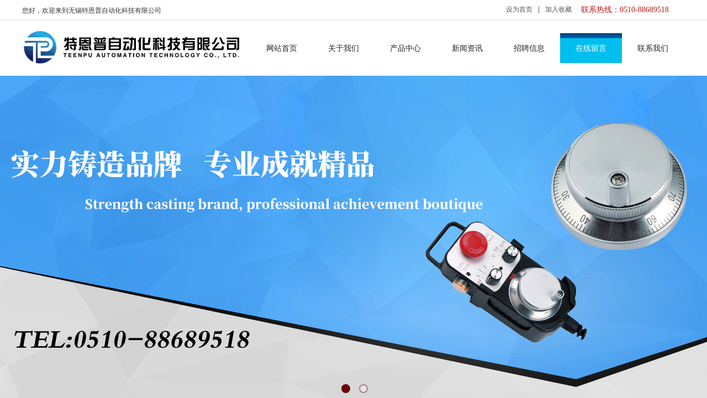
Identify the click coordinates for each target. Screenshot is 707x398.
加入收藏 (558, 9)
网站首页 (281, 48)
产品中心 (405, 48)
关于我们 (343, 48)
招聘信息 (529, 48)
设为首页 (519, 9)
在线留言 (591, 48)
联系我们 (652, 48)
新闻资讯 (467, 48)
